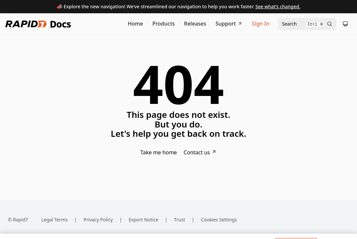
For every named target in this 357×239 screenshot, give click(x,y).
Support (229, 23)
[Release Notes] (195, 24)
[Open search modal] (307, 24)
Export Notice (143, 219)
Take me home (158, 152)
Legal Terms (54, 219)
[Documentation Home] (135, 24)
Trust (179, 219)
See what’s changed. (277, 6)
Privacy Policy (98, 219)
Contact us (200, 152)
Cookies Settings (219, 220)
